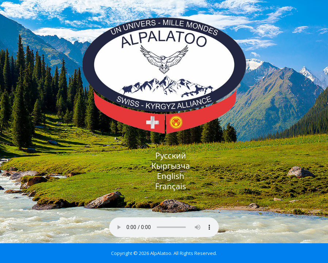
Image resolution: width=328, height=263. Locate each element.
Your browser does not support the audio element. (164, 227)
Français (170, 185)
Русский (170, 155)
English (170, 175)
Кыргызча (170, 165)
